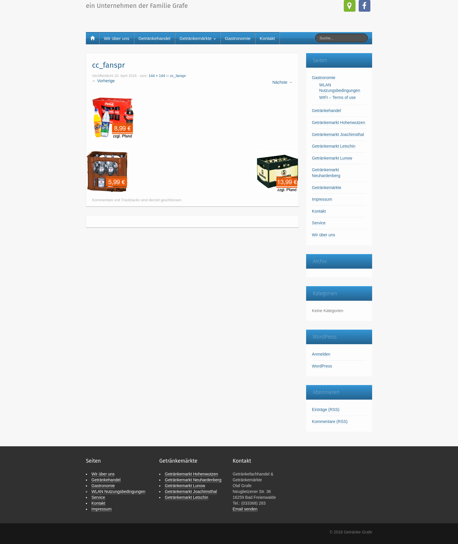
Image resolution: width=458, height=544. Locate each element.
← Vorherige (103, 80)
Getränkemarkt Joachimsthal (338, 134)
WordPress (322, 366)
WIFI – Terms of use (337, 97)
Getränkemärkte (197, 38)
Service (319, 223)
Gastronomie (238, 38)
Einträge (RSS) (325, 409)
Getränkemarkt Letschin (333, 146)
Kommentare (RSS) (330, 421)
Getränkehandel (154, 38)
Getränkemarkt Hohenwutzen (338, 122)
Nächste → (282, 82)
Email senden (245, 509)
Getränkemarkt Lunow (332, 158)
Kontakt (267, 38)
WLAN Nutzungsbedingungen (118, 491)
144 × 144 (157, 76)
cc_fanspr (178, 76)
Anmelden (321, 354)
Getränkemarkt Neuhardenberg (193, 479)
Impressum (322, 199)
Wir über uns (116, 38)
